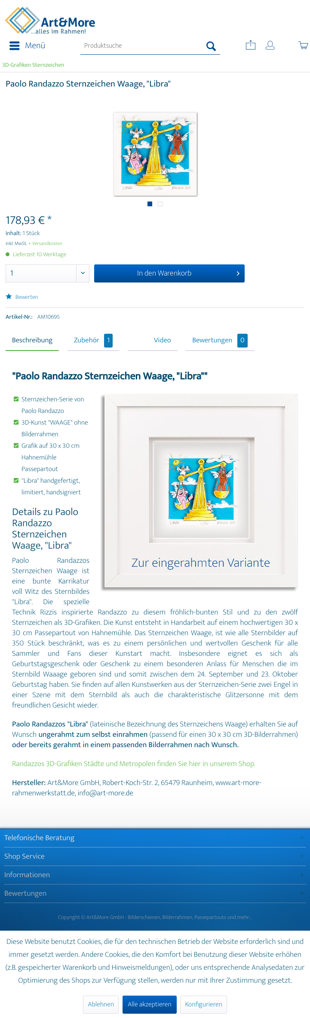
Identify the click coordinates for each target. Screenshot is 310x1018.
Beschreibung (32, 341)
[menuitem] (24, 46)
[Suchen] (211, 46)
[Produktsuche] (150, 46)
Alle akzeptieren (150, 1004)
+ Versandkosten (45, 243)
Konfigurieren (203, 1004)
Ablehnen (101, 1004)
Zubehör (93, 341)
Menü (27, 45)
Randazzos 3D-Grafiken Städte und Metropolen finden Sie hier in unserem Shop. (133, 763)
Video (162, 341)
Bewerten (22, 297)
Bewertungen (220, 341)
